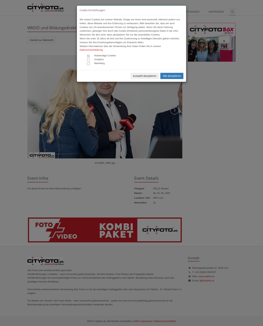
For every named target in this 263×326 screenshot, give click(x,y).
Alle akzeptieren (172, 75)
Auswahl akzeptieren (145, 75)
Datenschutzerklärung (91, 49)
